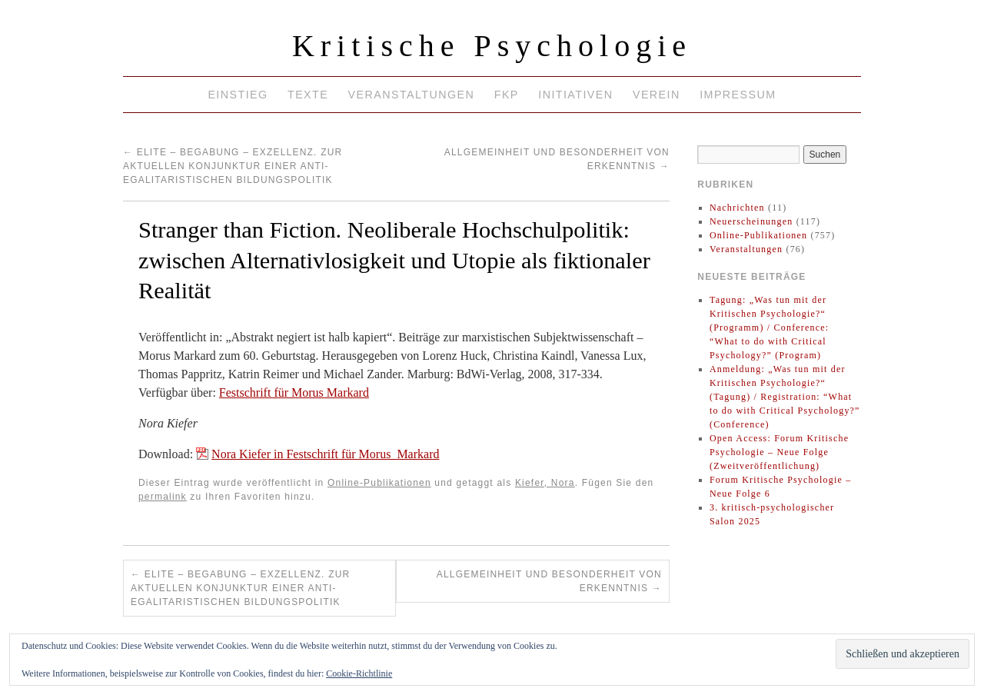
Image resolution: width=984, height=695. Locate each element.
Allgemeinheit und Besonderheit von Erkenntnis (549, 581)
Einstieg (238, 94)
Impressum (738, 94)
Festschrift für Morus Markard (294, 392)
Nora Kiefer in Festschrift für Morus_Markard (325, 454)
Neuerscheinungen (751, 221)
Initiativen (575, 94)
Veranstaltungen (411, 94)
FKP (506, 94)
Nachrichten (737, 207)
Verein (656, 94)
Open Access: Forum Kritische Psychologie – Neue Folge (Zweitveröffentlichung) (779, 452)
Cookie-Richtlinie (359, 673)
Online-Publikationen (379, 482)
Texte (308, 94)
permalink (162, 496)
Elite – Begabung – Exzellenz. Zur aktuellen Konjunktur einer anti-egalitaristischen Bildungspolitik (232, 166)
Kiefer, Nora (545, 482)
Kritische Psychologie (492, 45)
